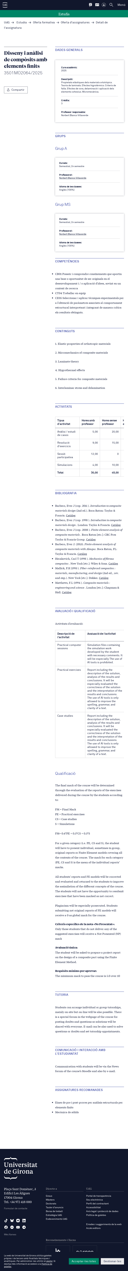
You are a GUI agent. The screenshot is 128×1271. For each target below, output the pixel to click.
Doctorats (51, 1204)
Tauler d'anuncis (54, 1207)
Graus (49, 1196)
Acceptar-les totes (84, 1261)
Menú (121, 5)
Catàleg (71, 515)
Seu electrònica (94, 1200)
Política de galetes (96, 1215)
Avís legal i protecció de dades (102, 1211)
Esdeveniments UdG (56, 1219)
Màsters (50, 1200)
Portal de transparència (98, 1196)
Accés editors (93, 1228)
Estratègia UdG (54, 1215)
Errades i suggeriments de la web (104, 1224)
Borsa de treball (54, 1211)
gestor (49, 1261)
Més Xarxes (10, 1234)
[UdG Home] (5, 5)
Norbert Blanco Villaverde (72, 178)
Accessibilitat (93, 1207)
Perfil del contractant (97, 1204)
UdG (7, 22)
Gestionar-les (112, 1261)
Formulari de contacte (15, 1208)
